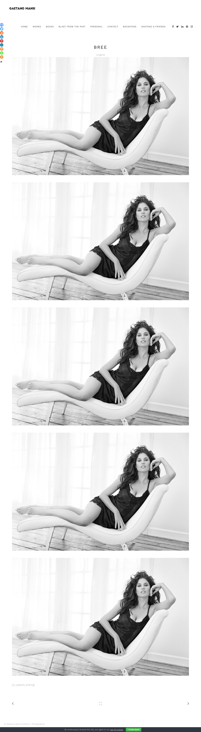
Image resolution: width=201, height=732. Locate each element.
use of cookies (116, 729)
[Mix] (1, 49)
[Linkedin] (1, 37)
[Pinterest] (1, 41)
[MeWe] (1, 45)
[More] (1, 57)
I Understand (133, 729)
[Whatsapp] (1, 53)
